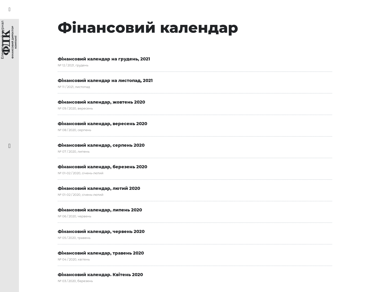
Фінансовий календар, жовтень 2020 (101, 102)
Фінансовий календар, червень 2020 (101, 231)
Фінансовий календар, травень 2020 (101, 253)
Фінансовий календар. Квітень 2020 (100, 274)
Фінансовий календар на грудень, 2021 (104, 59)
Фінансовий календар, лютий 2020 (99, 188)
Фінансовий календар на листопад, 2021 (105, 80)
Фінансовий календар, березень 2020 (102, 166)
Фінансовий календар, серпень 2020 (101, 145)
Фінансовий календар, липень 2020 (100, 210)
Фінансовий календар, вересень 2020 (102, 123)
